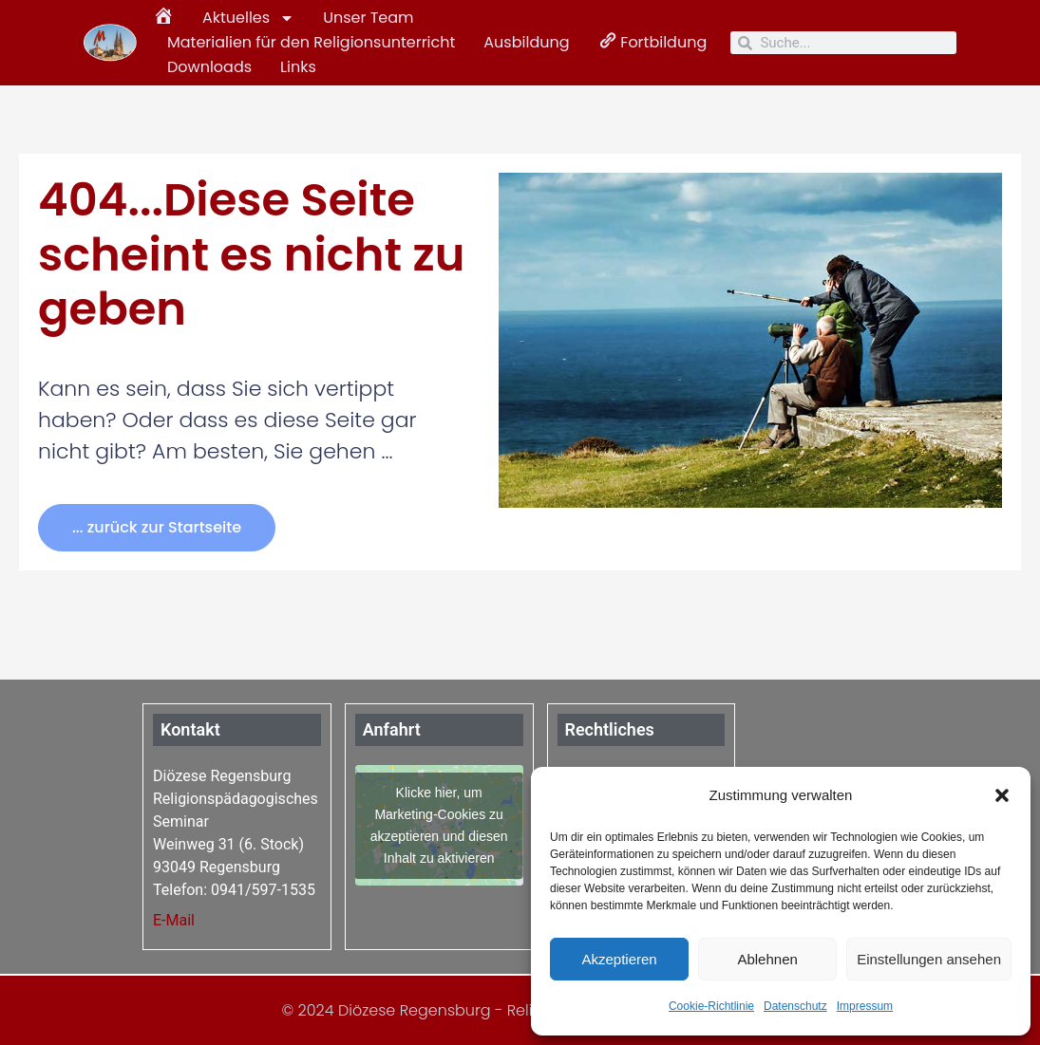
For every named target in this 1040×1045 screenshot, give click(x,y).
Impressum (865, 1006)
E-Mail (174, 920)
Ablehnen (767, 959)
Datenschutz (795, 1006)
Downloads (209, 67)
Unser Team (368, 17)
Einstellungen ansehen (929, 959)
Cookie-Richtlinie (711, 1006)
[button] (1002, 795)
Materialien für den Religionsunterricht (311, 42)
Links (298, 67)
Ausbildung (526, 42)
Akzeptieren (618, 959)
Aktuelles (248, 18)
